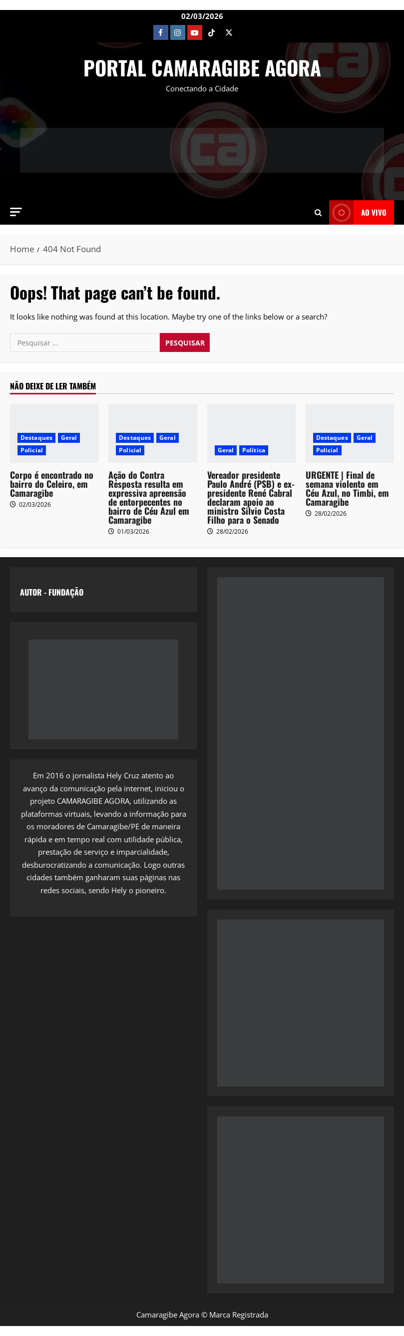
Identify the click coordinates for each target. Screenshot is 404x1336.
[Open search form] (318, 212)
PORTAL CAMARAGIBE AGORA (202, 67)
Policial (31, 450)
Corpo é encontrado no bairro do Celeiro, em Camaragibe (51, 483)
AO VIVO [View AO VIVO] (358, 212)
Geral (69, 437)
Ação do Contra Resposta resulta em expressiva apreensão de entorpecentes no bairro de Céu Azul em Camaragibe (148, 497)
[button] (16, 212)
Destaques (36, 437)
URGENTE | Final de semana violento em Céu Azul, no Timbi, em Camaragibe (347, 488)
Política (253, 450)
